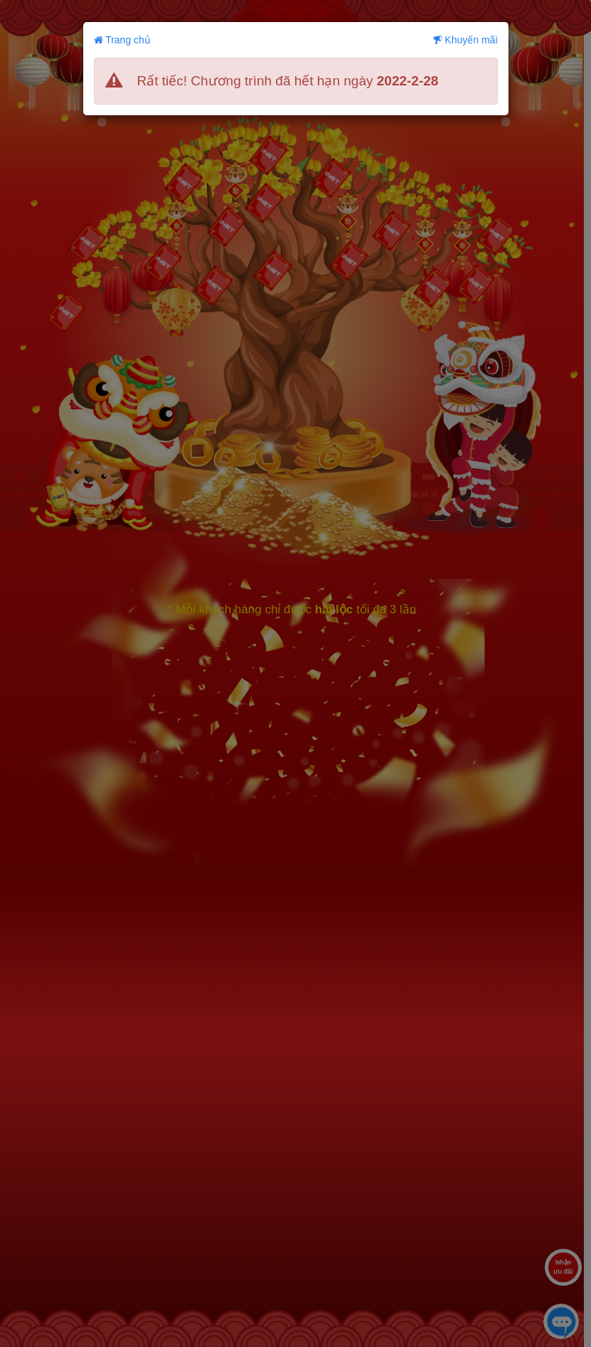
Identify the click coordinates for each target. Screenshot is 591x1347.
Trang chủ (122, 40)
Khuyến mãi (465, 40)
